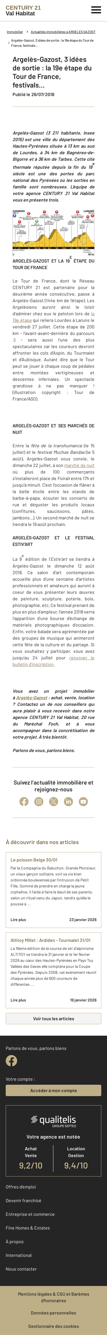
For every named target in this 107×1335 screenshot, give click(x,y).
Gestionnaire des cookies (53, 1326)
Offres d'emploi (21, 1186)
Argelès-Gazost (31, 697)
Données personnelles (53, 1312)
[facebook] (11, 1060)
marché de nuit (79, 465)
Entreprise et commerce (30, 1214)
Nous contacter (21, 1268)
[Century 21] (23, 10)
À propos (15, 1241)
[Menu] (96, 9)
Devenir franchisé (23, 1200)
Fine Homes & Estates (28, 1227)
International (19, 1255)
